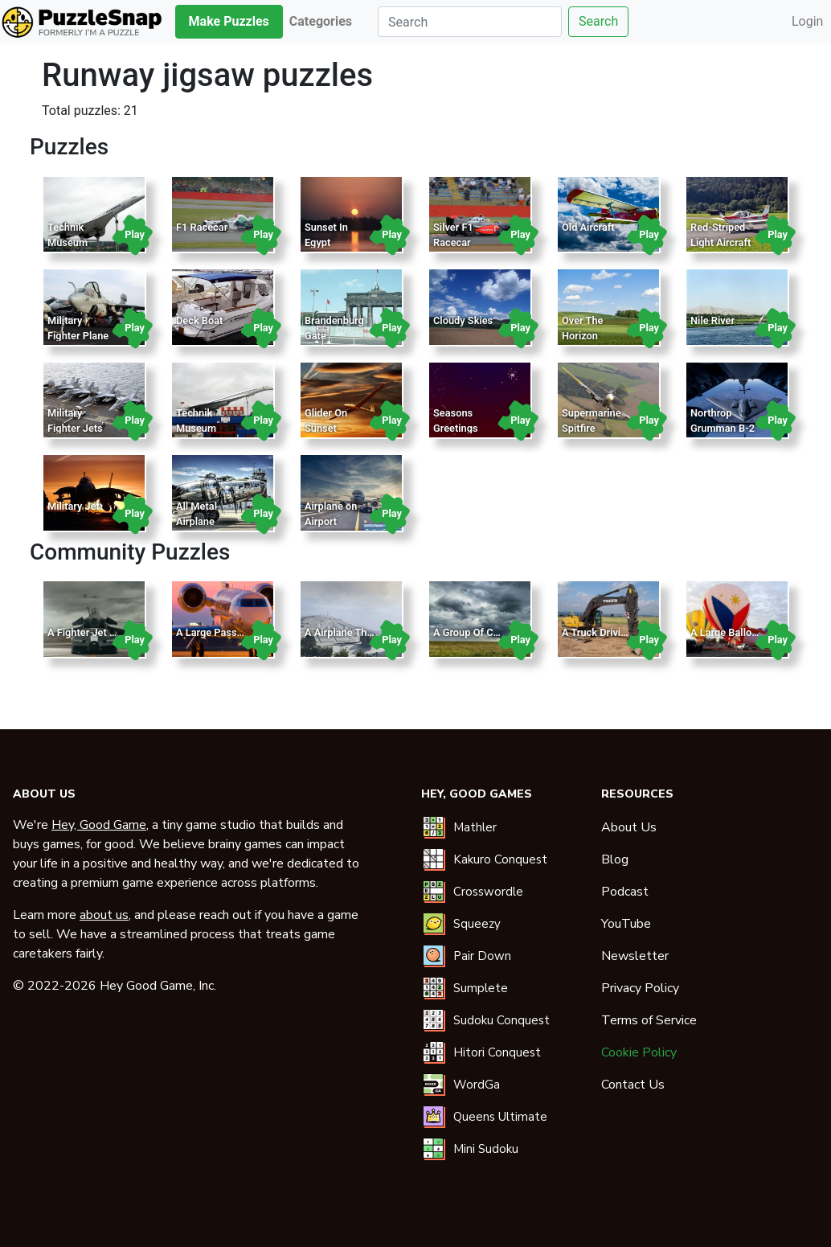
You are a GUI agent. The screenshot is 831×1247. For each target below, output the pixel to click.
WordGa (476, 1085)
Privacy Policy (640, 988)
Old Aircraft (588, 227)
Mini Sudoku (485, 1149)
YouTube (626, 924)
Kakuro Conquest (500, 859)
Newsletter (635, 956)
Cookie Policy (639, 1052)
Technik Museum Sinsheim (68, 242)
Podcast (625, 891)
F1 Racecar (201, 227)
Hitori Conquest (497, 1052)
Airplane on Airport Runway (331, 521)
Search (598, 21)
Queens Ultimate (500, 1117)
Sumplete (480, 988)
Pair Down (482, 956)
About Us (629, 827)
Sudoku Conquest (501, 1020)
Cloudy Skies (463, 320)
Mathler (475, 827)
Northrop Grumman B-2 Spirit (722, 428)
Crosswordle (488, 892)
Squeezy (477, 924)
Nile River (712, 320)
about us (104, 915)
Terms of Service (649, 1020)
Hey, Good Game (98, 825)
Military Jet (73, 506)
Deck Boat (199, 320)
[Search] (470, 21)
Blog (614, 859)
